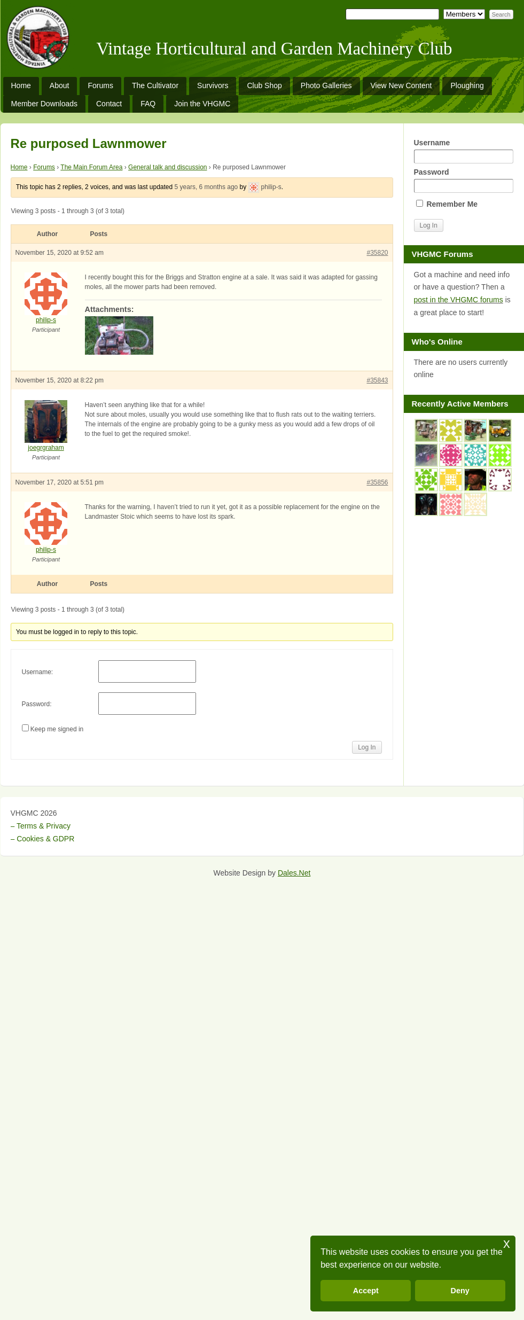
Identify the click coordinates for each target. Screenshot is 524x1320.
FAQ (147, 103)
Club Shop (264, 85)
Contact (109, 103)
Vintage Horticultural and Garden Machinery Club (274, 48)
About (59, 85)
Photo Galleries (326, 85)
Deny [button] (460, 1290)
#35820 (377, 252)
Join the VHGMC (202, 103)
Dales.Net (294, 873)
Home (21, 85)
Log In (367, 747)
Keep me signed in (56, 729)
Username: (37, 672)
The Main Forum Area (91, 167)
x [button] (506, 1243)
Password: (37, 704)
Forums (100, 85)
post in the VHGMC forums (458, 299)
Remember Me (447, 204)
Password (463, 180)
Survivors (212, 85)
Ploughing (466, 85)
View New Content (401, 85)
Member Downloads (44, 103)
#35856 (377, 482)
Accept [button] (366, 1290)
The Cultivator (155, 85)
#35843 (377, 380)
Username (463, 150)
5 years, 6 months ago (206, 187)
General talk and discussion (167, 167)
